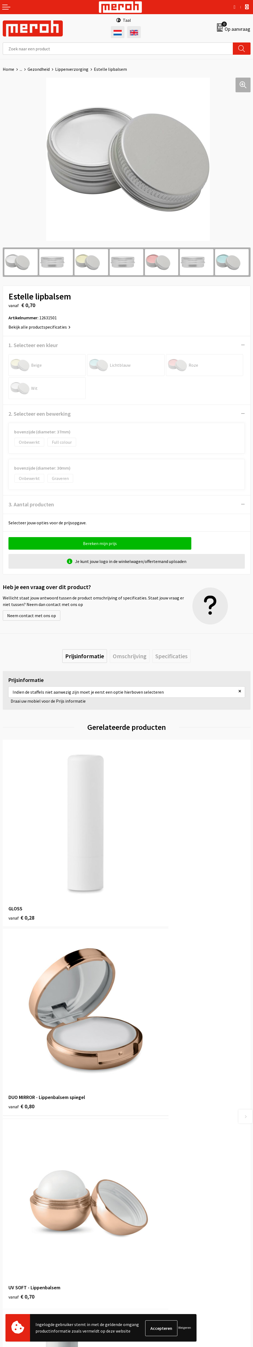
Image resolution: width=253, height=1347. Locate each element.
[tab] (84, 656)
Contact (10, 1219)
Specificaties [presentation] (171, 656)
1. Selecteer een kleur (33, 345)
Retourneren (15, 1227)
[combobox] (118, 48)
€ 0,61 (145, 1024)
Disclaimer (139, 1252)
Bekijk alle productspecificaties (39, 327)
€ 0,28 (21, 875)
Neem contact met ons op (31, 615)
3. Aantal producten (31, 504)
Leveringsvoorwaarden (150, 1227)
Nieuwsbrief (140, 1127)
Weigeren (184, 1328)
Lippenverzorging (71, 69)
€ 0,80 (145, 875)
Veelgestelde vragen (148, 1135)
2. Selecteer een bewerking (39, 413)
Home (8, 69)
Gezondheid (39, 69)
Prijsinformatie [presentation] (84, 656)
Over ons (137, 1119)
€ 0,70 (21, 1024)
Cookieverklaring (145, 1235)
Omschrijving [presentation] (130, 656)
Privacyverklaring (145, 1243)
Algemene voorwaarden (151, 1219)
